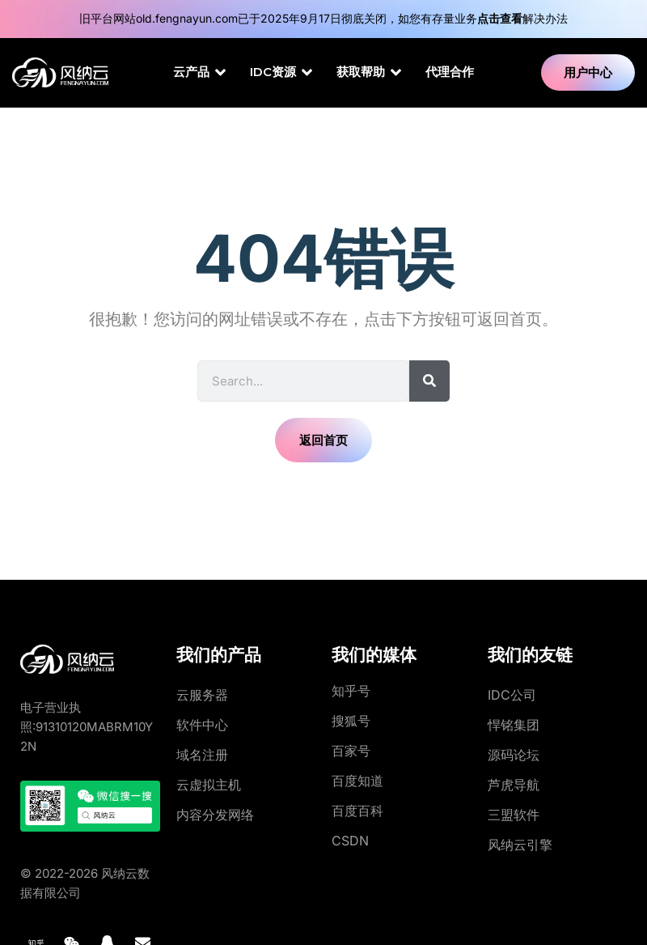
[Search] (429, 381)
